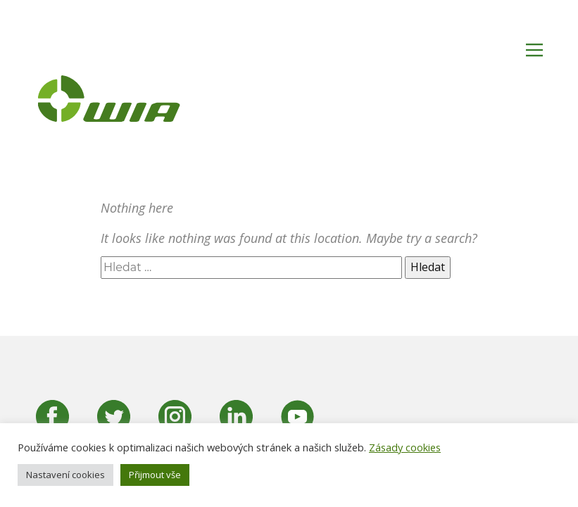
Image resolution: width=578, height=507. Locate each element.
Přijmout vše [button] (155, 474)
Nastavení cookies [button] (65, 474)
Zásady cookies (405, 447)
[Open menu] (534, 50)
